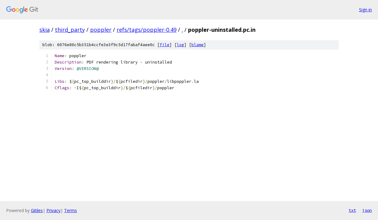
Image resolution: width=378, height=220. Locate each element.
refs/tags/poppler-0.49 (146, 29)
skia (44, 29)
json (367, 210)
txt (352, 210)
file (164, 44)
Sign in (365, 10)
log (180, 44)
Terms (70, 210)
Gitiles (37, 210)
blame (197, 44)
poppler (100, 29)
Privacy (53, 210)
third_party (70, 29)
